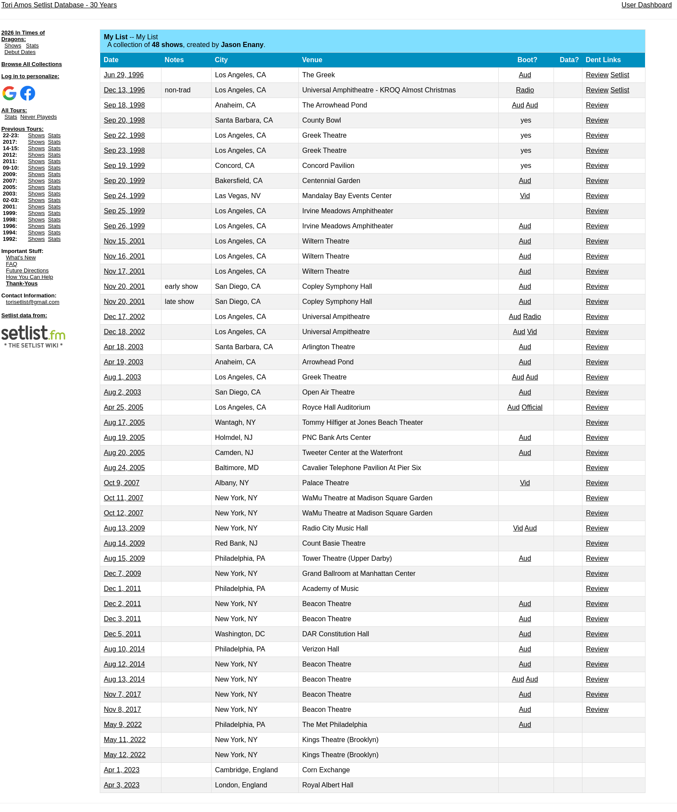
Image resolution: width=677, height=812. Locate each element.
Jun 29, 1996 (124, 75)
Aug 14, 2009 (124, 543)
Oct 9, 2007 (121, 483)
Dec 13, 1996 (124, 90)
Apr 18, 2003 (123, 347)
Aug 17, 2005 (124, 422)
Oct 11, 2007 (123, 498)
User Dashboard (647, 5)
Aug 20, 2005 (124, 452)
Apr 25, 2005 (123, 407)
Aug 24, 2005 (124, 467)
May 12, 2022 (125, 754)
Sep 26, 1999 (124, 226)
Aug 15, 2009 (124, 558)
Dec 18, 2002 (124, 331)
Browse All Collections (31, 64)
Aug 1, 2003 (122, 377)
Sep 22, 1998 (124, 135)
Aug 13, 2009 (124, 528)
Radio (525, 90)
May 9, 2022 (123, 724)
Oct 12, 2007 (123, 513)
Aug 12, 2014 (124, 664)
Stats (32, 45)
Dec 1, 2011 (122, 588)
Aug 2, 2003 (122, 392)
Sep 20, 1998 (124, 120)
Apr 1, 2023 (121, 770)
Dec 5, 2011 (122, 634)
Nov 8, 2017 (122, 709)
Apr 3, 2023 (121, 785)
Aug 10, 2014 (124, 649)
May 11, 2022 (125, 739)
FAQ (11, 264)
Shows (12, 45)
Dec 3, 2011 (122, 618)
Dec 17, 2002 (124, 316)
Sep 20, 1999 (124, 180)
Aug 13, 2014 (124, 679)
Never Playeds (38, 117)
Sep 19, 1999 (124, 165)
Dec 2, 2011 (122, 603)
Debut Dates (19, 52)
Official (532, 407)
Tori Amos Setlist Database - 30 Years (59, 5)
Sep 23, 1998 (124, 150)
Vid (525, 195)
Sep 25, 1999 (124, 211)
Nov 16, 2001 (124, 256)
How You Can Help (29, 277)
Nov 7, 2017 (122, 694)
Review (597, 75)
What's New (21, 257)
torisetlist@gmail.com (33, 302)
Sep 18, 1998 (124, 105)
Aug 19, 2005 (124, 437)
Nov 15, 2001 (124, 241)
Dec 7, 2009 (122, 573)
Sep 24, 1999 (124, 195)
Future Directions (27, 270)
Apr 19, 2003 (123, 362)
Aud (525, 75)
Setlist (620, 75)
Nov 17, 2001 (124, 271)
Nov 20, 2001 (124, 286)
